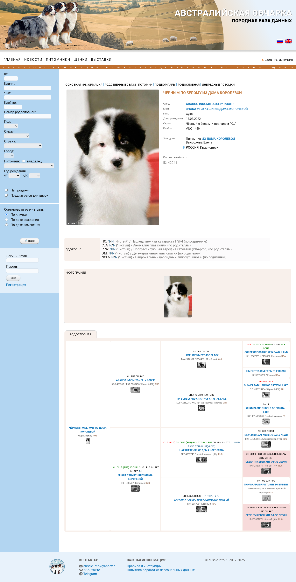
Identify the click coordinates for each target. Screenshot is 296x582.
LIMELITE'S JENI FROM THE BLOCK (266, 371)
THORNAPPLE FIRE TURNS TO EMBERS (266, 484)
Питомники (58, 60)
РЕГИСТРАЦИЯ (283, 59)
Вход (13, 277)
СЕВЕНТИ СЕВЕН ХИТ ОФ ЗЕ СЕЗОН (266, 461)
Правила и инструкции (144, 566)
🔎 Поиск (29, 240)
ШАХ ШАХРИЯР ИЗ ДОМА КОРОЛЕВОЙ (201, 450)
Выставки (101, 60)
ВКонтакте (92, 570)
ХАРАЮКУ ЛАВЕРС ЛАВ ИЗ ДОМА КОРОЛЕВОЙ (201, 499)
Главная (12, 60)
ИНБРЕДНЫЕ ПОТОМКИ (218, 84)
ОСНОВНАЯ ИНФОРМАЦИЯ (84, 84)
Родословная (80, 334)
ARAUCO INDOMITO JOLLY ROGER (210, 104)
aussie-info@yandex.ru (100, 566)
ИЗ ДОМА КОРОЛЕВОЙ (218, 139)
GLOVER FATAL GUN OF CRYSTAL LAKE (266, 385)
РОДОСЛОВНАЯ (189, 84)
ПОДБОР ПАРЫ (165, 84)
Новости (33, 60)
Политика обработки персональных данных (161, 570)
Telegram (90, 574)
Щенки (80, 60)
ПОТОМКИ (145, 84)
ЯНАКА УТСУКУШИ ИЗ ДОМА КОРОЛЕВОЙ (217, 109)
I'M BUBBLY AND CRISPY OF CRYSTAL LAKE (201, 398)
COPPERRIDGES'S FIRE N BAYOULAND (266, 352)
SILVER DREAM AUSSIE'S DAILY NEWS (266, 435)
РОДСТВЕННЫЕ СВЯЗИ (120, 84)
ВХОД (268, 59)
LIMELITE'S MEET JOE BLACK (202, 355)
